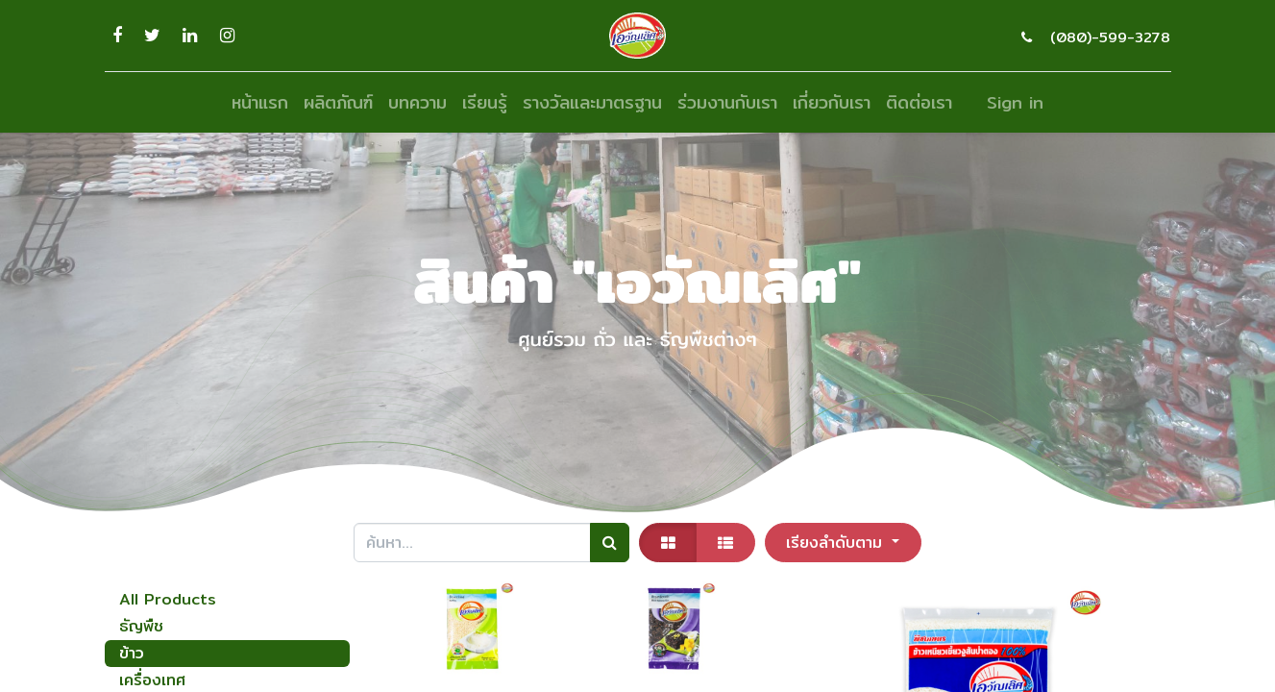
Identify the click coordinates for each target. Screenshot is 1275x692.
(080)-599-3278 (1110, 37)
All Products (167, 599)
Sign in (1015, 102)
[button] (843, 542)
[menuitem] (260, 102)
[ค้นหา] (609, 542)
